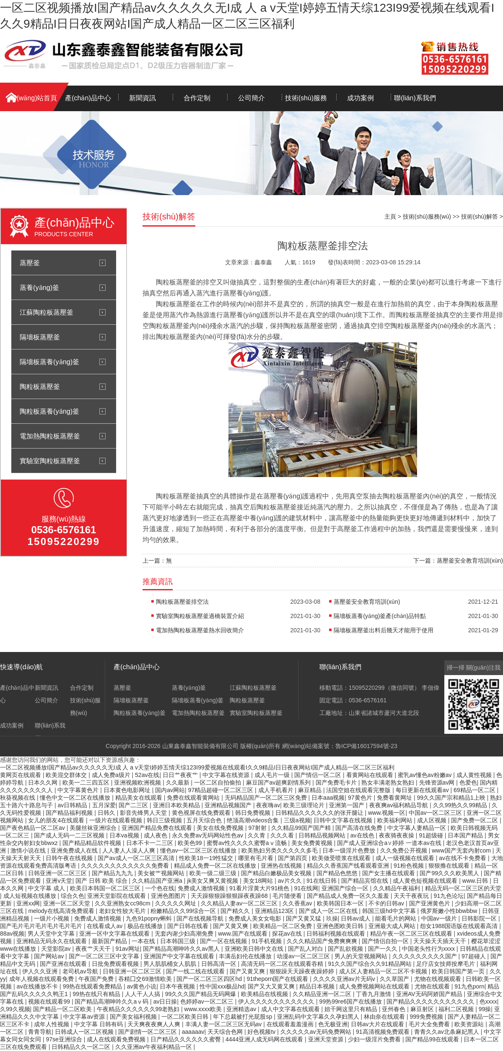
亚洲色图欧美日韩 (340, 926)
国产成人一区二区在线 (329, 911)
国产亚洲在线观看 (64, 963)
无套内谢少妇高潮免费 (185, 933)
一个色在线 (159, 888)
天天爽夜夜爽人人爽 (154, 1024)
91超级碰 (431, 835)
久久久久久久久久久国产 (425, 956)
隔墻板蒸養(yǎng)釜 (49, 361)
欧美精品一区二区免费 (283, 926)
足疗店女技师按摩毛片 (446, 963)
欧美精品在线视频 (265, 994)
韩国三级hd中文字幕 (389, 911)
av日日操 (165, 1001)
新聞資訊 (142, 98)
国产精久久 (236, 911)
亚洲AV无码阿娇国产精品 (430, 994)
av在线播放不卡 (38, 986)
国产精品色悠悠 (337, 873)
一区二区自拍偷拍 (218, 782)
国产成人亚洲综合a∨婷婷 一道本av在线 (390, 843)
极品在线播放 (145, 926)
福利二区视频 (456, 1009)
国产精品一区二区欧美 (63, 1009)
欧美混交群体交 (67, 775)
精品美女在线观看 (139, 797)
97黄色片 (360, 797)
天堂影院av (57, 948)
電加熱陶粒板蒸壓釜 (50, 436)
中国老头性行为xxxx (429, 948)
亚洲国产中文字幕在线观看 (180, 956)
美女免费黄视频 (312, 843)
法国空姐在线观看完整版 (359, 790)
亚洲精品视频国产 (229, 805)
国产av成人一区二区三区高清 (137, 858)
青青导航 (40, 1031)
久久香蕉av (298, 903)
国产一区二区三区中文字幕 (105, 956)
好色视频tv (262, 1031)
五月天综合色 (205, 820)
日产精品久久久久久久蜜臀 (186, 1039)
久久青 (257, 835)
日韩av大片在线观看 (378, 1024)
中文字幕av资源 (84, 1016)
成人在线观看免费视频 (117, 1039)
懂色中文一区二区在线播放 (76, 797)
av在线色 (363, 835)
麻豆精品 (310, 790)
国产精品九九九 (113, 873)
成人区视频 (432, 820)
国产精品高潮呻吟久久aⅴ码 (112, 1001)
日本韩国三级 (178, 941)
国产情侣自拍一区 (386, 941)
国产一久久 (383, 948)
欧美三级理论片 (304, 805)
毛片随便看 (287, 895)
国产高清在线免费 (359, 827)
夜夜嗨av (268, 805)
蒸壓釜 (30, 262)
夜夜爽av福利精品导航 (399, 805)
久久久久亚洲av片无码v (345, 978)
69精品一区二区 (475, 790)
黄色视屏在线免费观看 (202, 812)
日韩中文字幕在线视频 (344, 820)
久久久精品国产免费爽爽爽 (323, 941)
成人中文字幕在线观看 (291, 1009)
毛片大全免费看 (430, 1024)
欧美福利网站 (395, 820)
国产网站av (49, 956)
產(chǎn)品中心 (88, 98)
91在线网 (306, 888)
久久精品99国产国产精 (301, 827)
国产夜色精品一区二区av (33, 827)
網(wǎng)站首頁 (33, 98)
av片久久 (290, 880)
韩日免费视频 (253, 812)
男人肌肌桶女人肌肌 (170, 963)
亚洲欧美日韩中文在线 (255, 948)
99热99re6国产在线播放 (351, 1001)
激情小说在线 (28, 850)
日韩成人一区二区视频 (85, 1031)
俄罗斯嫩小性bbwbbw (449, 911)
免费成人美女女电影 (255, 918)
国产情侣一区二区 (318, 775)
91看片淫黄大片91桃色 (260, 888)
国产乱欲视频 (346, 948)
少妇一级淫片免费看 (375, 1039)
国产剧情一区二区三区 (148, 1031)
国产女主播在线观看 (389, 873)
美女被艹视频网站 (161, 873)
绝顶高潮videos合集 (253, 820)
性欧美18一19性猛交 (207, 858)
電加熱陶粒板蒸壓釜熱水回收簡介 (200, 630)
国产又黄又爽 (231, 926)
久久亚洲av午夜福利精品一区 (154, 1046)
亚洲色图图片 (169, 895)
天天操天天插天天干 (440, 941)
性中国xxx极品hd (222, 986)
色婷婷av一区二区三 (207, 1001)
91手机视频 (267, 941)
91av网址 (127, 948)
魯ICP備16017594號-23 (366, 746)
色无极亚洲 (332, 1024)
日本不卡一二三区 (150, 843)
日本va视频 (125, 835)
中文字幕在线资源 (226, 775)
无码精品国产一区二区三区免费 (267, 797)
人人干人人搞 (143, 994)
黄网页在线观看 (21, 775)
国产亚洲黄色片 (430, 903)
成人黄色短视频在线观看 (426, 880)
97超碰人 (474, 956)
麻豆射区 (423, 1009)
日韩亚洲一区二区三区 (58, 873)
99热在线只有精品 (97, 994)
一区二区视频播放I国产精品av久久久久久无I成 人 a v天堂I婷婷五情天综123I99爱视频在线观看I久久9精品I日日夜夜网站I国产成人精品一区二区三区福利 (197, 767)
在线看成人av (105, 926)
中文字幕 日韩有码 (99, 1024)
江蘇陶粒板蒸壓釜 (46, 312)
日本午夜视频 (178, 986)
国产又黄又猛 (304, 918)
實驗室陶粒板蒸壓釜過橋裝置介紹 (200, 616)
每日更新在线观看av (423, 790)
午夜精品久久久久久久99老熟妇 (139, 1009)
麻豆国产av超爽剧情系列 (279, 782)
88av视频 (12, 933)
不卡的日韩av (387, 903)
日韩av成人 (356, 918)
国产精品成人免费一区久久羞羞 (349, 895)
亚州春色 (394, 1009)
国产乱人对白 (306, 948)
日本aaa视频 (328, 797)
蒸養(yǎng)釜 (39, 287)
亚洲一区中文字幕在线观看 (115, 933)
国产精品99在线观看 (432, 1039)
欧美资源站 (469, 1024)
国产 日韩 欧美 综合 (102, 880)
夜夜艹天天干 (93, 948)
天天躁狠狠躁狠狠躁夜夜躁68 (230, 895)
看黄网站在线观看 (370, 775)
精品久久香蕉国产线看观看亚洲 (349, 865)
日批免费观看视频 (116, 963)
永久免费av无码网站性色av (208, 835)
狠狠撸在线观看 (449, 865)
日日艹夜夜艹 (181, 775)
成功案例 (360, 98)
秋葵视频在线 (18, 797)
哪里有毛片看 (256, 858)
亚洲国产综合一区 (346, 888)
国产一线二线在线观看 (196, 971)
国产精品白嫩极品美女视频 (277, 873)
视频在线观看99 (49, 1001)
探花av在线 (287, 933)
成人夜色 (156, 835)
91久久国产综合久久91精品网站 (370, 963)
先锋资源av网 (437, 782)
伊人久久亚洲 (40, 971)
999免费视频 (427, 1016)
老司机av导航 (81, 971)
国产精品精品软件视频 (92, 843)
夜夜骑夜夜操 (397, 835)
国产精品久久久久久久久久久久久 (431, 1001)
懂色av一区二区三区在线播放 (199, 850)
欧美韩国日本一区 (341, 903)
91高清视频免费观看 (383, 1031)
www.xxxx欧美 (203, 1009)
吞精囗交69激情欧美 (145, 978)
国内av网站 (170, 790)
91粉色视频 (409, 865)
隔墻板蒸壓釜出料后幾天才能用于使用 (383, 630)
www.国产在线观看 (243, 933)
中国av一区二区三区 (436, 812)
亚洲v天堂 (59, 880)
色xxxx (488, 1001)
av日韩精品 (73, 805)
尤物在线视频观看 (438, 978)
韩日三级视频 (165, 820)
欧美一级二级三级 (213, 873)
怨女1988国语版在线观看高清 (459, 926)
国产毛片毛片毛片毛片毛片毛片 (42, 926)
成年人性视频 (52, 1024)
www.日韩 (476, 880)
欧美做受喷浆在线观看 (342, 858)
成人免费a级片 (112, 775)
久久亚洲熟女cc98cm (123, 903)
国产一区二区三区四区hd (209, 978)
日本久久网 (43, 782)
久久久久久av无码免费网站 (316, 1031)
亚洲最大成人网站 (392, 926)
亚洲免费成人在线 (75, 850)
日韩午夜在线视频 (70, 858)
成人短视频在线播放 (30, 895)
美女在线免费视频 (221, 827)
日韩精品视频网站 (322, 835)
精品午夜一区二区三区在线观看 (412, 933)
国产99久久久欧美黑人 (450, 873)
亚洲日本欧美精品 (177, 805)
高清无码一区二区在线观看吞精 (283, 963)
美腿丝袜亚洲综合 (94, 827)
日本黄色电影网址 (128, 790)
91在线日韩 (322, 880)
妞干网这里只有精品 (351, 1009)
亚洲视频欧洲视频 (138, 782)
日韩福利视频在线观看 (336, 933)
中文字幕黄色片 (78, 790)
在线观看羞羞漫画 (291, 1024)
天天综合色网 (225, 1031)
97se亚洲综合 (64, 1039)
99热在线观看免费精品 (93, 986)
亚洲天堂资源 (326, 1039)
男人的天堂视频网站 (361, 956)
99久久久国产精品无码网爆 (201, 994)
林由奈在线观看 (385, 1016)
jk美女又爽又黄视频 (213, 880)
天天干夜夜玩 (412, 895)
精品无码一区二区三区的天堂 (463, 888)
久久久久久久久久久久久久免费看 (126, 865)
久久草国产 (395, 978)
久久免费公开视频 (404, 850)
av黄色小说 (142, 986)
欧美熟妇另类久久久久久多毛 (280, 850)
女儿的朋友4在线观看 (57, 820)
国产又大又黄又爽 (272, 986)
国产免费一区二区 (475, 820)
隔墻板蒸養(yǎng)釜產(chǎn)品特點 (380, 616)
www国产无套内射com (462, 850)
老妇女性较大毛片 (123, 911)
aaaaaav (193, 1031)
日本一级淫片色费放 (349, 850)
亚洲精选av (242, 1009)
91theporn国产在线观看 (278, 978)
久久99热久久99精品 (461, 805)
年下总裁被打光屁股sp (243, 1016)
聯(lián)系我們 (415, 98)
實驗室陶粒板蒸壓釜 (50, 460)
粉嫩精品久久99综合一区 (183, 911)
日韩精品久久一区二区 (82, 1046)
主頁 (390, 216)
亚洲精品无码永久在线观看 (52, 941)
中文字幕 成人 (47, 888)
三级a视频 (297, 820)
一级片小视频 (52, 918)
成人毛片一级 (272, 775)
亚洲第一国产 (347, 805)
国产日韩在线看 (188, 926)
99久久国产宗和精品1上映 (452, 797)
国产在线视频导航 (200, 918)
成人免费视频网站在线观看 (375, 986)
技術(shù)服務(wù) (306, 102)
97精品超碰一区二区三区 (221, 790)
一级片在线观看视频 (116, 820)
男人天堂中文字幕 (52, 933)
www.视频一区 (386, 812)
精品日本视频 (317, 986)
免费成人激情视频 (202, 888)
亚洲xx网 (28, 903)
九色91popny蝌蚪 (150, 918)
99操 (485, 1009)
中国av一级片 (440, 918)
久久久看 (283, 835)
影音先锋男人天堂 (144, 812)
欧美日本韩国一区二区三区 (106, 888)
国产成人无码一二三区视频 (70, 835)
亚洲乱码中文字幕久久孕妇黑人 (319, 1016)
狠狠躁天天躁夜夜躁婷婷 (303, 971)
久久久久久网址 (176, 903)
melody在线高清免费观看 (62, 911)
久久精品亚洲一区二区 (323, 994)
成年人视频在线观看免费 (42, 978)
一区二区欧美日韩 (185, 1016)
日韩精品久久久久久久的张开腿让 (320, 812)
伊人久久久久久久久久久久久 (277, 1001)
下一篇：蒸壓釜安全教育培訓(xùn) (458, 560)
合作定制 (197, 98)
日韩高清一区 (219, 963)
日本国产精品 (466, 835)
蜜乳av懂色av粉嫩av (425, 775)
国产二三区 (134, 805)
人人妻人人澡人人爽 (129, 850)
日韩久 (107, 812)
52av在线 (147, 775)
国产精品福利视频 (70, 812)
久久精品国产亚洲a (158, 880)
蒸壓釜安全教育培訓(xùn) (367, 601)
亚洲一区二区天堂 (67, 903)
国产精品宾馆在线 (365, 880)
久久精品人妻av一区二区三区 (240, 903)
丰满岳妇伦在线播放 (246, 956)
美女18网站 (259, 880)
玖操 (332, 918)
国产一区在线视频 (224, 941)
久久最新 (178, 782)
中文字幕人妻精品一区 (417, 827)
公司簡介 (251, 98)
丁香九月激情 (374, 994)
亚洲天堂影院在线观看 (117, 895)
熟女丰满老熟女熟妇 (388, 782)
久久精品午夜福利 (397, 888)
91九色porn (469, 986)
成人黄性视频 (474, 775)
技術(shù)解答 (479, 216)
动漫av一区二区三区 (304, 956)
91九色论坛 (449, 895)
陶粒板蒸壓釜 (40, 386)
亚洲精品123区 (275, 911)
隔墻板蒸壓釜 (40, 337)
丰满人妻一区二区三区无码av (224, 1024)
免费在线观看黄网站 (194, 797)
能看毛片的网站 (396, 918)
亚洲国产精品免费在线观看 (158, 827)
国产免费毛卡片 (337, 782)
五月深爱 (104, 805)
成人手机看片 (276, 790)
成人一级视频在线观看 (406, 858)
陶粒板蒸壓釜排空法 (182, 601)
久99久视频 (15, 1009)
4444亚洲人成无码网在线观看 (265, 1039)
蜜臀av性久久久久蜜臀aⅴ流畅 (247, 843)
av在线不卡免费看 (463, 858)
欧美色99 (190, 843)
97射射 (258, 827)
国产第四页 (293, 858)
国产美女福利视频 (134, 1016)
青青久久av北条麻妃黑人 (447, 1031)
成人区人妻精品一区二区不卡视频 (384, 971)
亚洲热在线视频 (282, 865)
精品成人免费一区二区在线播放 (216, 865)
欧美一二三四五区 (86, 782)
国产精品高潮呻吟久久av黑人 (182, 948)
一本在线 (144, 941)
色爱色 (468, 782)
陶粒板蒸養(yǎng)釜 (49, 411)
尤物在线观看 (433, 986)
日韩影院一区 (480, 918)
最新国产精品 (110, 941)
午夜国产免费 (96, 978)
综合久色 (72, 895)
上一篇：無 (157, 560)
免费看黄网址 (395, 797)
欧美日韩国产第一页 (459, 971)
